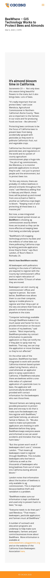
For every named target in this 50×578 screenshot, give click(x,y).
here (22, 551)
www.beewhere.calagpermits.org (24, 542)
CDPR (19, 30)
